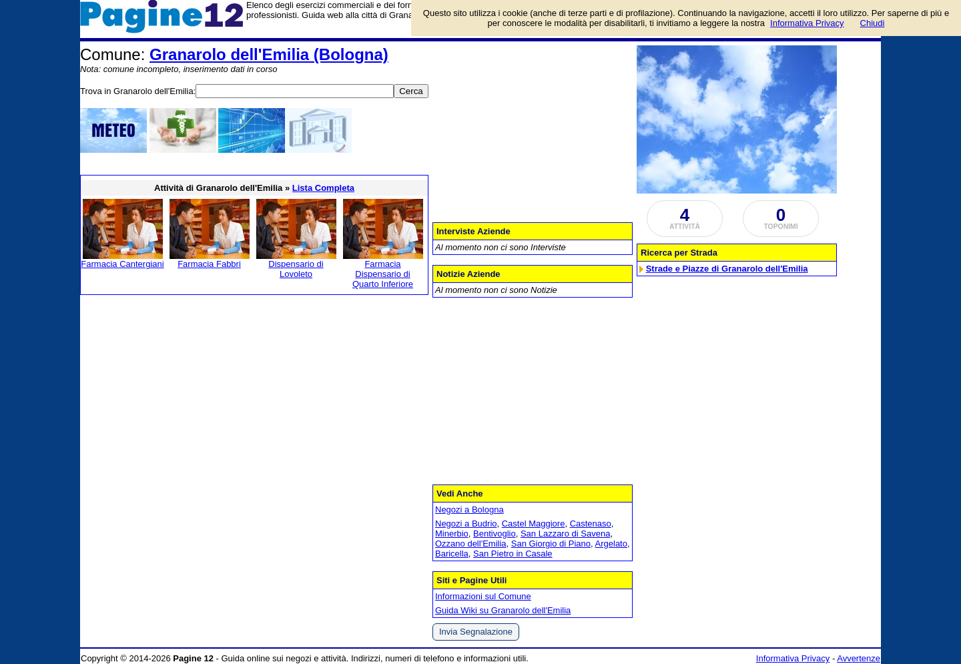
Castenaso (590, 524)
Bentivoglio (494, 534)
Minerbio (451, 534)
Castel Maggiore (533, 524)
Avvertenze (858, 658)
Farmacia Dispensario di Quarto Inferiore (382, 274)
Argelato (611, 544)
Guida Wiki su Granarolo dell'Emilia (503, 610)
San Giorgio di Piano (551, 544)
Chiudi (872, 23)
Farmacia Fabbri (209, 264)
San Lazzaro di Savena (565, 534)
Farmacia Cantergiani (122, 264)
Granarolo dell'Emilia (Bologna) (268, 54)
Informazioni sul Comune (483, 596)
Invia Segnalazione (476, 632)
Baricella (451, 554)
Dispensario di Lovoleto (295, 269)
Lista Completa (323, 188)
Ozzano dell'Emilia (471, 544)
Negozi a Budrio (466, 524)
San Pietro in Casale (513, 554)
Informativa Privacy (793, 658)
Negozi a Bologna (469, 510)
